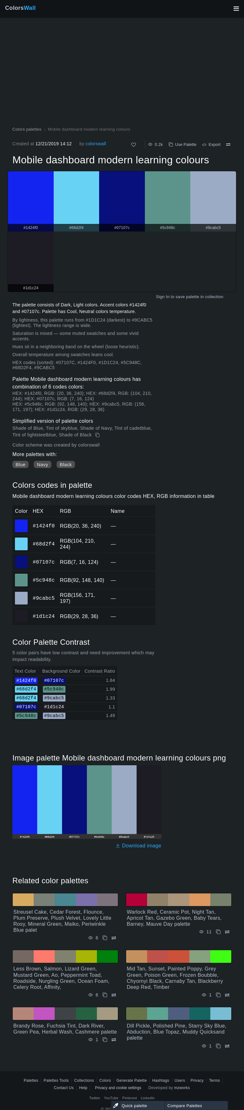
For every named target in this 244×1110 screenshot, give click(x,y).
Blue (20, 464)
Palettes (31, 1080)
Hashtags (160, 1080)
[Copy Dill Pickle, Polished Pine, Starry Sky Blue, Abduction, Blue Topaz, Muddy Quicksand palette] (218, 1046)
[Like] (133, 145)
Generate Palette (131, 1080)
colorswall (95, 143)
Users (180, 1080)
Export (211, 144)
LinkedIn (148, 1098)
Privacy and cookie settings (118, 1088)
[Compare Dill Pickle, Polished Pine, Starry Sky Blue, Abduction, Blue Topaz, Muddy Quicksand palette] (227, 1046)
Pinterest (129, 1098)
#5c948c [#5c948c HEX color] (21, 576)
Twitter (94, 1098)
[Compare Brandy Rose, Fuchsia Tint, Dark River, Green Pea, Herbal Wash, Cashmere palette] (114, 1039)
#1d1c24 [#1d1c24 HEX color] (21, 612)
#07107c (44, 561)
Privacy (197, 1080)
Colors (20, 8)
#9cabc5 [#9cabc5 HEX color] (21, 594)
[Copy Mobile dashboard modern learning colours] (98, 435)
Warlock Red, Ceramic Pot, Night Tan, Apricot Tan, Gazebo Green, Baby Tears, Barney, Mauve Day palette (174, 918)
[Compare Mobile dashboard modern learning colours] (228, 144)
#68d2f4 (44, 543)
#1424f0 (44, 525)
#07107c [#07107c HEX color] (21, 557)
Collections (84, 1080)
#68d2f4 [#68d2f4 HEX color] (21, 539)
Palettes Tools (56, 1080)
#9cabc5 (44, 598)
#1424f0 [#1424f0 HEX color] (21, 521)
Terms (214, 1080)
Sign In (163, 296)
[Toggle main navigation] (236, 9)
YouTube (111, 1098)
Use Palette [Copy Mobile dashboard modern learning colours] (182, 144)
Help (83, 1088)
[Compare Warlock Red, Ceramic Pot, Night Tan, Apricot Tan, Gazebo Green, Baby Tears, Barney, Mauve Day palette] (227, 932)
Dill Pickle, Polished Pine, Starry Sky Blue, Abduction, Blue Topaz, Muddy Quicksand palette (177, 1032)
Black (66, 464)
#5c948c (44, 580)
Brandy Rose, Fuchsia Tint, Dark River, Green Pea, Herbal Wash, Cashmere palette (65, 1029)
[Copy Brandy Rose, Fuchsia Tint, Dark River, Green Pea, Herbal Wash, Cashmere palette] (105, 1039)
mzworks (182, 1088)
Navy (42, 464)
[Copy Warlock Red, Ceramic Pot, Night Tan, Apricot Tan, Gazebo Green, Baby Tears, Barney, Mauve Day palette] (218, 932)
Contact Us (64, 1088)
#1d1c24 (44, 616)
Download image (138, 845)
